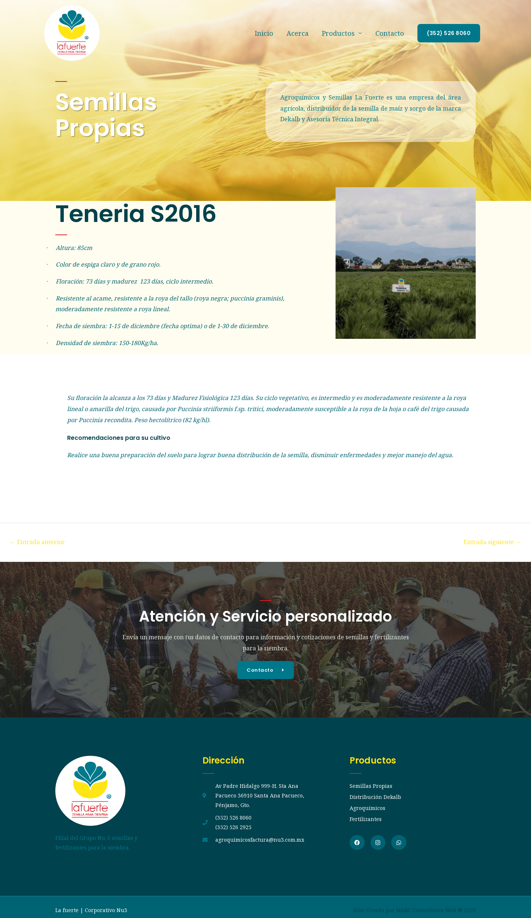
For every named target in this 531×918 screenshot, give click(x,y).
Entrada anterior (40, 542)
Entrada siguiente (490, 542)
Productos (338, 33)
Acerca (298, 33)
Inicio (264, 33)
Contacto (389, 33)
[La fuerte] (72, 33)
